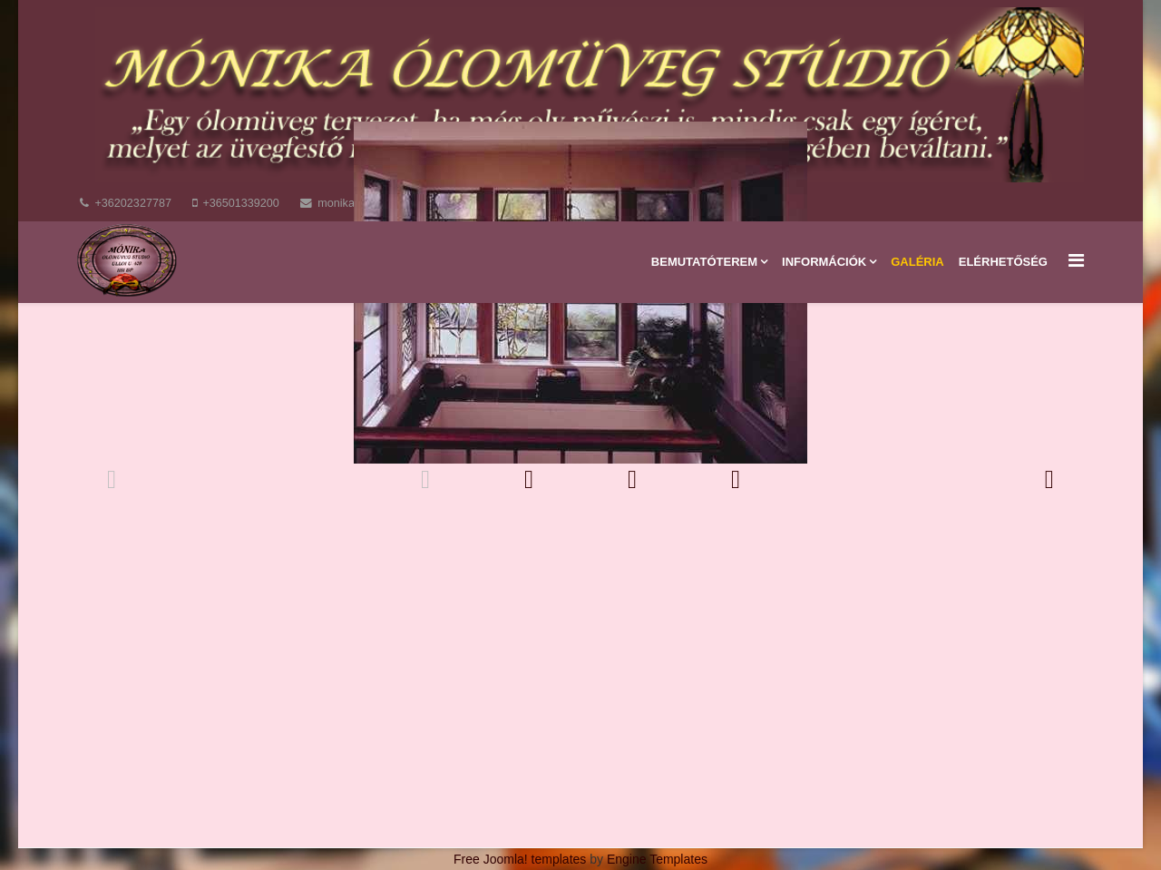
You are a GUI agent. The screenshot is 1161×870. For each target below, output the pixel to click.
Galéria (917, 262)
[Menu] (1076, 260)
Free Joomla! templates (520, 859)
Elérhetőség (1003, 262)
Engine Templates (657, 859)
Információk (824, 262)
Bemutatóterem (704, 262)
